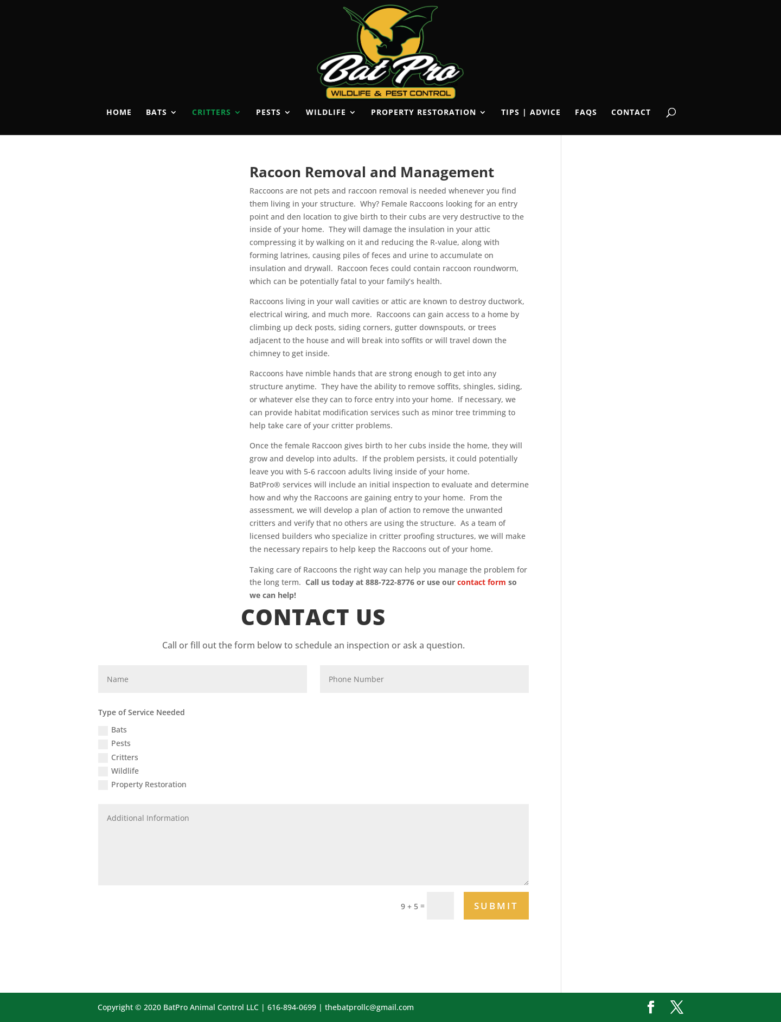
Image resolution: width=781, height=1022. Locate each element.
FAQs (586, 112)
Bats (156, 112)
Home (119, 112)
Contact (631, 112)
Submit (496, 905)
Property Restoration (423, 112)
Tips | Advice (531, 112)
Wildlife (326, 112)
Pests (268, 112)
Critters (211, 112)
